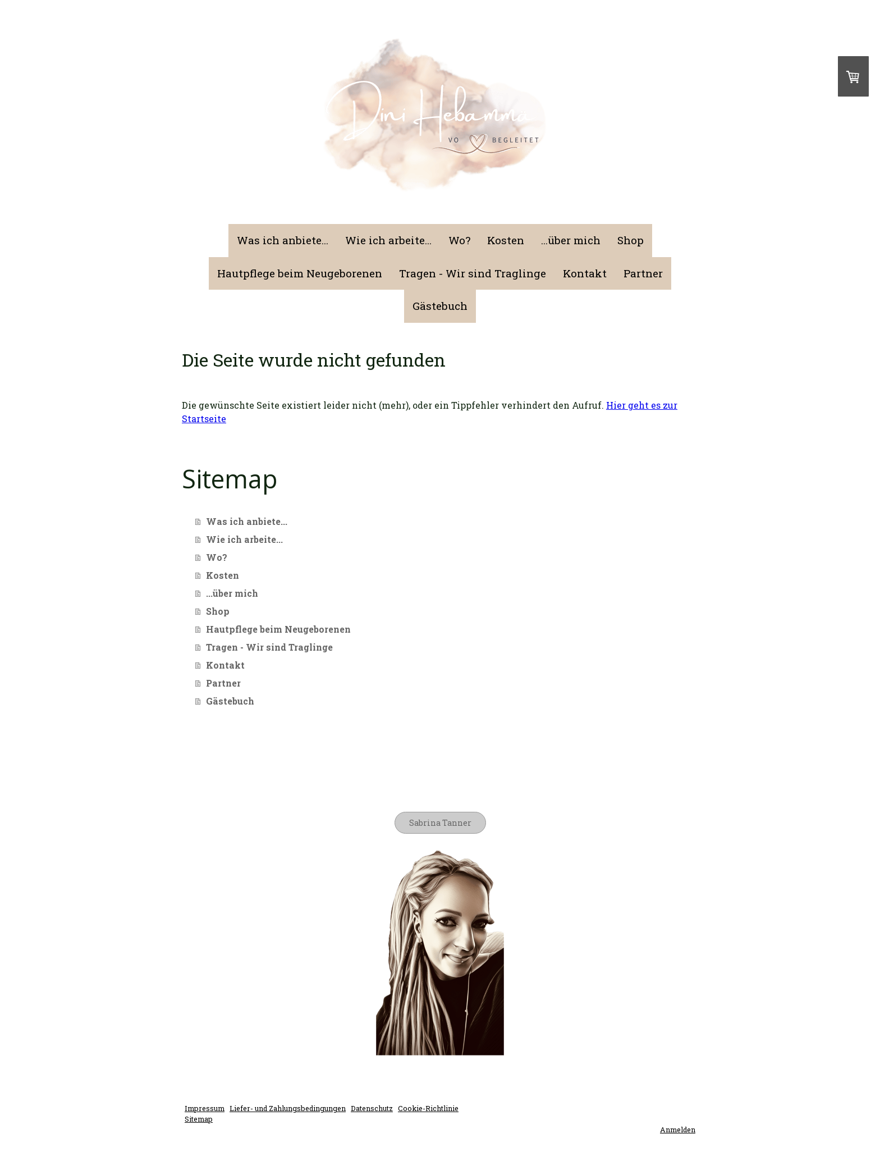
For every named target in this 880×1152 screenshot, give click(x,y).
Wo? (459, 240)
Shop (630, 240)
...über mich (571, 240)
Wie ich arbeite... (388, 240)
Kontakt (585, 273)
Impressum (204, 1108)
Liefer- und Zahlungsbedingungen (288, 1108)
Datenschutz (372, 1108)
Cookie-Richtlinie (428, 1108)
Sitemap (199, 1118)
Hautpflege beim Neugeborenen (299, 273)
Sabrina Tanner (440, 822)
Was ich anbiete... (282, 240)
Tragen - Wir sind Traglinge (472, 273)
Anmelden (677, 1129)
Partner (643, 273)
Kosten (505, 240)
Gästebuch (439, 306)
